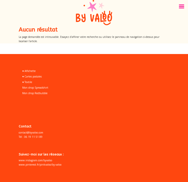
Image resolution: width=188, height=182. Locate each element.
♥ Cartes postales (32, 76)
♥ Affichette (29, 71)
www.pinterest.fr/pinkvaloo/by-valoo (40, 164)
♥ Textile (27, 82)
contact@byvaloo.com (31, 132)
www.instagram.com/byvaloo (35, 160)
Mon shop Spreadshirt (35, 87)
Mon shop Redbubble (35, 93)
